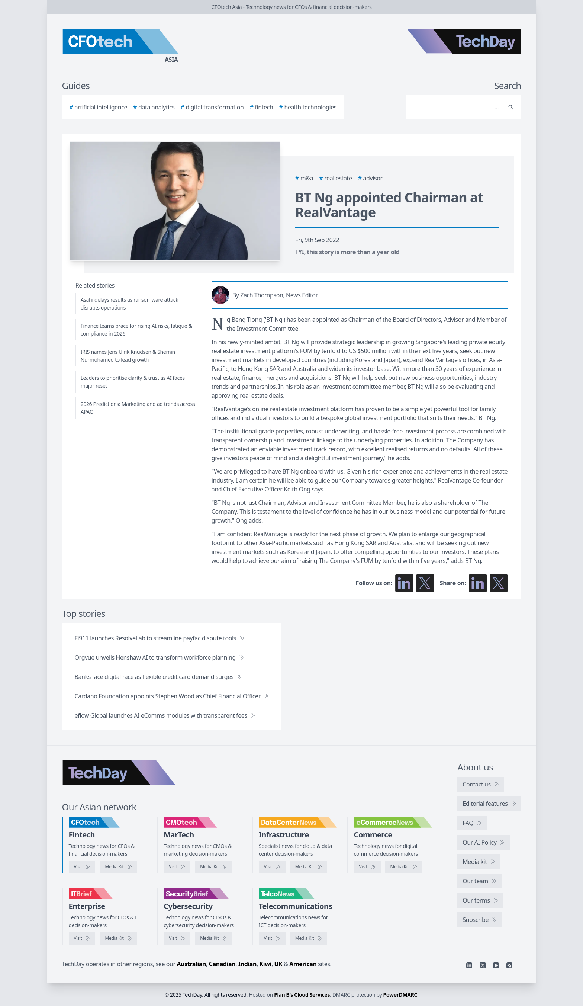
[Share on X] (499, 583)
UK (278, 964)
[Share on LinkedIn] (478, 583)
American (302, 964)
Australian (191, 964)
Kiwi (265, 964)
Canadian (222, 964)
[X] (483, 965)
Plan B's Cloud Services (302, 994)
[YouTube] (496, 965)
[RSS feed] (509, 965)
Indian (247, 964)
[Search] (456, 107)
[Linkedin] (469, 965)
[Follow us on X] (425, 583)
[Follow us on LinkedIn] (404, 583)
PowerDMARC (400, 994)
